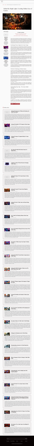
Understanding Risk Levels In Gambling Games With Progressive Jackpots (19, 371)
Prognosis (7, 441)
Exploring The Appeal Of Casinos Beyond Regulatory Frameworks (19, 190)
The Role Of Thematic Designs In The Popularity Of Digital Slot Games (20, 282)
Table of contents (21, 32)
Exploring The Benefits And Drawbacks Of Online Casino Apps (20, 295)
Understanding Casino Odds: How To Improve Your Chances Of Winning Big (20, 412)
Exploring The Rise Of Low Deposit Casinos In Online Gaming (19, 384)
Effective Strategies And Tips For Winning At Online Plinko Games (20, 358)
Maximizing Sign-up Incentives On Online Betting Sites (19, 345)
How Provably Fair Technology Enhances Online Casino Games (19, 216)
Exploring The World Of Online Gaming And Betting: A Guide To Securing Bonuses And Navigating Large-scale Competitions (19, 397)
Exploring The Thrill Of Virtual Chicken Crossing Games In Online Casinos (20, 255)
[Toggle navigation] (2, 1)
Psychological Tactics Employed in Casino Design (20, 33)
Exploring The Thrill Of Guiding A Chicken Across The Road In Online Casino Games (19, 269)
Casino (5, 4)
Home (3, 4)
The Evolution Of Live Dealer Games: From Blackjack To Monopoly (20, 425)
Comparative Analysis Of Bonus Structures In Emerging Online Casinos (19, 163)
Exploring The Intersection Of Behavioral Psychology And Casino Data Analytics (6, 39)
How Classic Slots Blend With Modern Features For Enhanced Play (19, 150)
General (26, 441)
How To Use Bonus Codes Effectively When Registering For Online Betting (20, 308)
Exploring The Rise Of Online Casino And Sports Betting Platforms (20, 203)
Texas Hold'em (12, 441)
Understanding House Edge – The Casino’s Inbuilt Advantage (21, 35)
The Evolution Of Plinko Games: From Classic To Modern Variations (20, 242)
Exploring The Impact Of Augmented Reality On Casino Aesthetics (6, 61)
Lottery (22, 441)
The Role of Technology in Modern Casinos (21, 34)
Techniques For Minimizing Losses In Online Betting (19, 333)
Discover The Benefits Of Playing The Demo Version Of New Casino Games (20, 229)
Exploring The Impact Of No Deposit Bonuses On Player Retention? (20, 176)
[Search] (16, 438)
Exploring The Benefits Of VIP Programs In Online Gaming (6, 50)
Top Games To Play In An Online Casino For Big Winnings (20, 320)
